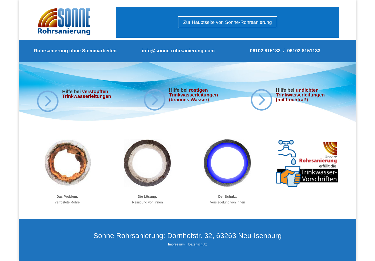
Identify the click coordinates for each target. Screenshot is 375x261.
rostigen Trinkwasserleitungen (193, 92)
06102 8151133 (303, 50)
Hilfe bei (179, 90)
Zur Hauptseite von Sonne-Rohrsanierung (227, 22)
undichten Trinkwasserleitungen (300, 92)
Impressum (176, 244)
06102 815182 (265, 50)
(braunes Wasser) (189, 99)
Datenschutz (197, 244)
